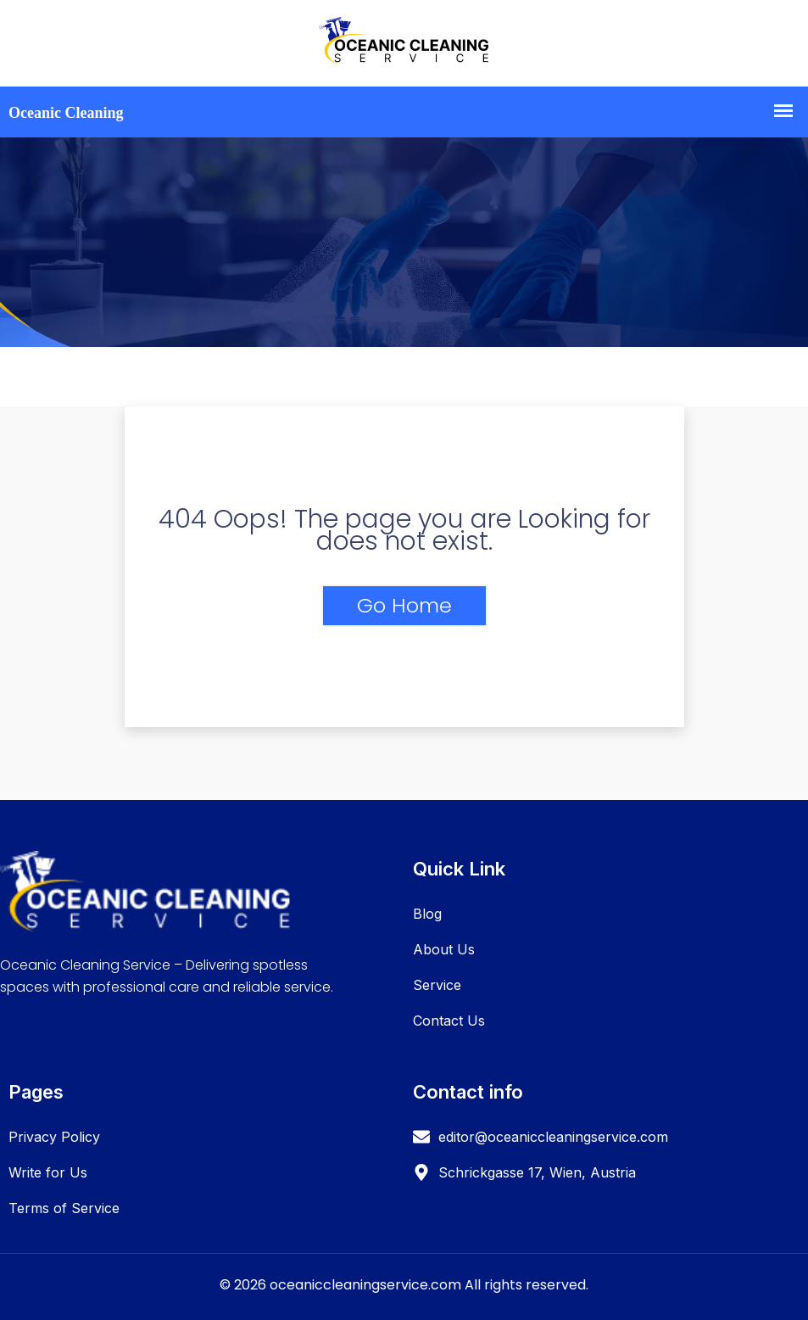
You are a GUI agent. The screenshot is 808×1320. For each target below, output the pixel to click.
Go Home (404, 605)
